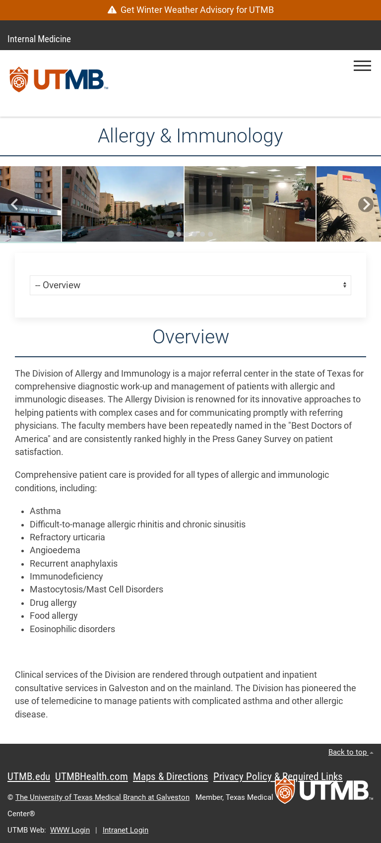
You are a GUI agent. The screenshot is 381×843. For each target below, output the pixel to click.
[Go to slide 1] (170, 234)
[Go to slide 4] (194, 234)
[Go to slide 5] (202, 234)
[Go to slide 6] (210, 234)
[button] (362, 66)
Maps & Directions (170, 776)
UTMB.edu (28, 776)
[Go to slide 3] (186, 234)
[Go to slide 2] (178, 234)
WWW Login (70, 830)
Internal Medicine (39, 39)
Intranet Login (125, 830)
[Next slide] (366, 204)
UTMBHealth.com (91, 776)
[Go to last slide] (15, 204)
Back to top (351, 752)
